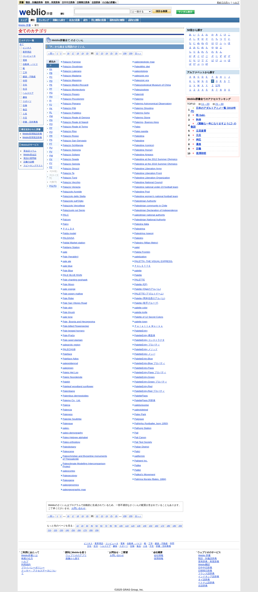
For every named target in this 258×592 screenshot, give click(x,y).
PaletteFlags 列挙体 (145, 400)
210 (49, 530)
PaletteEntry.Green (144, 377)
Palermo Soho (142, 113)
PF (50, 89)
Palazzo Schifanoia (73, 145)
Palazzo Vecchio (71, 182)
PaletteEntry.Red (143, 386)
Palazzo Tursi (70, 177)
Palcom (67, 219)
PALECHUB (69, 349)
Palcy (66, 224)
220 (55, 530)
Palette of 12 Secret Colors (148, 317)
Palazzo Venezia (71, 187)
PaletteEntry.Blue (143, 358)
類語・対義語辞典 (34, 2)
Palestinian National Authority (150, 219)
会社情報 (158, 555)
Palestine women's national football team (156, 196)
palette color (140, 307)
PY (50, 163)
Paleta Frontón (142, 252)
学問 (25, 80)
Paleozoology (141, 89)
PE (50, 85)
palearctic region (71, 344)
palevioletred (141, 409)
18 (78, 53)
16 (68, 53)
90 (115, 526)
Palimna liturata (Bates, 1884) (150, 479)
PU (50, 148)
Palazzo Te (69, 173)
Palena (66, 405)
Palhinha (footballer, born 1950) (151, 423)
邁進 (198, 144)
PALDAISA (68, 238)
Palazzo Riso (70, 131)
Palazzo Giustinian (73, 66)
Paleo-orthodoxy (71, 442)
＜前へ (51, 53)
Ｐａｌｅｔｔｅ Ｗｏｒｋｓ (148, 326)
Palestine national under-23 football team (156, 187)
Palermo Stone (142, 117)
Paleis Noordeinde (72, 377)
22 (97, 53)
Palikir (137, 470)
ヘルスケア (28, 93)
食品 (25, 109)
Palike (137, 465)
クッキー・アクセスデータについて (38, 572)
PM (51, 116)
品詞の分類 (133, 20)
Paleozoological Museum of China (152, 85)
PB (50, 73)
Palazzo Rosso (71, 136)
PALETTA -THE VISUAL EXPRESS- (153, 261)
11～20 (205, 104)
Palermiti (139, 94)
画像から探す (59, 20)
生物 (25, 105)
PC (50, 77)
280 (91, 530)
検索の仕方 (27, 558)
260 (79, 530)
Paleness (68, 414)
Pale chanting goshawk (75, 279)
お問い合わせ (78, 508)
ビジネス (27, 48)
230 (61, 530)
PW (51, 155)
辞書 (21, 2)
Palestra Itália (141, 224)
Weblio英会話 (29, 154)
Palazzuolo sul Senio (74, 210)
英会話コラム (29, 151)
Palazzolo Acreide (72, 191)
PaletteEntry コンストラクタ (149, 340)
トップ (23, 20)
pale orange (69, 289)
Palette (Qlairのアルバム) (147, 289)
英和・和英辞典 (52, 2)
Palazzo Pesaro (71, 94)
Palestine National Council (148, 182)
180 (168, 526)
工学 (25, 72)
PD (50, 81)
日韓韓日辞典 (83, 2)
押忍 (198, 139)
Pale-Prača (69, 335)
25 (111, 53)
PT (50, 144)
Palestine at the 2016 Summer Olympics (155, 164)
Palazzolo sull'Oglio (73, 201)
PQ (51, 132)
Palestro (138, 238)
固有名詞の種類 (117, 20)
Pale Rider (68, 298)
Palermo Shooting (144, 108)
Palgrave (139, 419)
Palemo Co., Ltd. (72, 400)
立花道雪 (201, 130)
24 (107, 53)
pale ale (67, 261)
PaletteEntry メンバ (144, 354)
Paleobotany (69, 446)
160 (156, 526)
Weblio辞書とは (29, 555)
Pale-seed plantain (73, 340)
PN (50, 120)
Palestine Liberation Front (148, 173)
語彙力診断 (28, 162)
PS (50, 140)
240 (67, 530)
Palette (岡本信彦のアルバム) (149, 298)
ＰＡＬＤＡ (68, 228)
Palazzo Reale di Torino (75, 126)
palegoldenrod (70, 363)
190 (174, 526)
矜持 (198, 119)
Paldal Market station (74, 242)
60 (101, 526)
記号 (218, 85)
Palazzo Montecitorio (74, 89)
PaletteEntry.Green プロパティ (150, 381)
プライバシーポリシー (33, 567)
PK (50, 108)
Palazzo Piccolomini (73, 99)
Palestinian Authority (145, 201)
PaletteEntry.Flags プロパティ (150, 372)
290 (97, 530)
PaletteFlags (141, 395)
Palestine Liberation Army (148, 168)
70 (106, 526)
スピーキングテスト (33, 165)
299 (130, 53)
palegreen (68, 368)
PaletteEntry (140, 330)
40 (92, 526)
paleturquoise (141, 405)
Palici (137, 451)
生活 (25, 89)
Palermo (138, 99)
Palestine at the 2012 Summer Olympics (155, 159)
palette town (140, 321)
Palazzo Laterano (72, 71)
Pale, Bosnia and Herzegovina (79, 321)
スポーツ (27, 101)
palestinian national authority (149, 215)
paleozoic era (141, 75)
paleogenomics (71, 485)
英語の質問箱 (29, 158)
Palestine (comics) (144, 145)
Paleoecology (70, 475)
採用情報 (158, 558)
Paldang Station (71, 247)
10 (77, 526)
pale (65, 252)
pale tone (68, 317)
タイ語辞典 (204, 579)
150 (150, 526)
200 (180, 526)
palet (137, 247)
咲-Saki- (200, 115)
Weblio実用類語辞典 (32, 133)
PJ (50, 104)
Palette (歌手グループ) (146, 303)
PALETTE (139, 279)
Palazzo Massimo (72, 80)
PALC (66, 215)
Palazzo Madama (72, 75)
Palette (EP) (140, 284)
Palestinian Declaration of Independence (156, 210)
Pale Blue (68, 270)
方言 (25, 118)
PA (50, 69)
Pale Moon (68, 284)
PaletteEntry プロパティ (147, 344)
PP (50, 128)
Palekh (66, 381)
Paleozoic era (141, 80)
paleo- (66, 428)
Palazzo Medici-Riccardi (76, 85)
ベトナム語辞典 (206, 582)
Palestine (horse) (143, 150)
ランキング (43, 20)
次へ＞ (138, 53)
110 (126, 526)
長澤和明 (201, 153)
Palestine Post (142, 191)
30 (87, 526)
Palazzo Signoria (72, 150)
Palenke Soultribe (72, 419)
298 (124, 53)
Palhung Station (142, 428)
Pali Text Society (143, 442)
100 (121, 526)
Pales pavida (141, 131)
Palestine (139, 140)
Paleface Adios (71, 358)
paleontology (141, 71)
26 (116, 53)
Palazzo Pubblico (72, 113)
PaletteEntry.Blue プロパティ (149, 363)
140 (144, 526)
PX (50, 159)
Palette (138, 275)
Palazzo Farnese (72, 62)
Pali (136, 432)
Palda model (69, 233)
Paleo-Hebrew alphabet (75, 437)
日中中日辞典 (68, 2)
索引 (32, 20)
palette (138, 270)
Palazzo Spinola (71, 164)
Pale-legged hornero (74, 330)
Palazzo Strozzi (71, 168)
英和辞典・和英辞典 (208, 561)
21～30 (219, 104)
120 (133, 526)
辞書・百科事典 (30, 122)
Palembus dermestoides (76, 395)
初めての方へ (223, 2)
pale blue (68, 266)
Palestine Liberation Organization (152, 177)
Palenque (68, 423)
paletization (140, 256)
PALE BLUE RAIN (72, 275)
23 (102, 53)
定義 (198, 148)
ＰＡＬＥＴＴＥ (142, 266)
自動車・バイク (30, 64)
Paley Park (140, 414)
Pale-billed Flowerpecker (76, 326)
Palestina (139, 136)
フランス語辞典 (206, 573)
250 (73, 530)
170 (162, 526)
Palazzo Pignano (72, 103)
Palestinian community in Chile (150, 205)
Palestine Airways (143, 154)
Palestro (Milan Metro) (146, 242)
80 (111, 526)
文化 (25, 85)
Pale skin (68, 307)
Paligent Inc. (141, 460)
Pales (137, 126)
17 (73, 53)
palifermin (139, 456)
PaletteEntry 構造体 (144, 335)
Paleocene (68, 451)
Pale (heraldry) (70, 256)
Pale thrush (69, 312)
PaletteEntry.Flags (144, 368)
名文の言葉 (74, 20)
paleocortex (69, 471)
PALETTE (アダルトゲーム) (149, 293)
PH (50, 97)
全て (22, 44)
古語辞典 (96, 2)
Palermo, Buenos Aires (146, 122)
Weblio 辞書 (24, 25)
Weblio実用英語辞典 (32, 137)
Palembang (69, 391)
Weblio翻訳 (204, 564)
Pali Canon (140, 437)
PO (51, 124)
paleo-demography (73, 432)
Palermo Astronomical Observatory (153, 103)
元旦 (198, 135)
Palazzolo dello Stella (74, 196)
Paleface (67, 354)
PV (50, 152)
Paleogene (68, 480)
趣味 (25, 97)
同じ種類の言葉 (98, 20)
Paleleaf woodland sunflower (78, 386)
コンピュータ (29, 56)
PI (50, 101)
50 (96, 526)
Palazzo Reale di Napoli (75, 122)
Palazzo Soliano (71, 154)
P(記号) (53, 186)
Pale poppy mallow (73, 293)
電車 (25, 60)
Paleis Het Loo (70, 372)
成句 (85, 20)
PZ (50, 167)
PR (50, 136)
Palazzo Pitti (69, 108)
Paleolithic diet (142, 66)
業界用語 (27, 52)
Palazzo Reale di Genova (76, 117)
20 (87, 53)
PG (51, 93)
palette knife (140, 312)
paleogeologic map (144, 62)
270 (85, 530)
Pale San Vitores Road (75, 303)
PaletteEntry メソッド (145, 349)
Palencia (67, 409)
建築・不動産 (29, 76)
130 (138, 526)
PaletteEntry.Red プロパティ (149, 391)
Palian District (141, 446)
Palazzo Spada (71, 159)
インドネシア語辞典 (208, 576)
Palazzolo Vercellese (74, 205)
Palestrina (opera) (144, 233)
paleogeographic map (74, 489)
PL (50, 112)
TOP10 (191, 103)
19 (82, 53)
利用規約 (26, 564)
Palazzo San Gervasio (75, 140)
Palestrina (139, 228)
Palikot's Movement (144, 474)
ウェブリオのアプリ (76, 555)
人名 (25, 113)
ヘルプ (236, 2)
